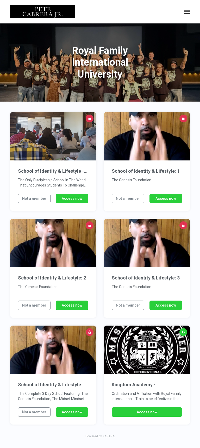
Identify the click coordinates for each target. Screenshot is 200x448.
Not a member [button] (34, 198)
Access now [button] (72, 198)
